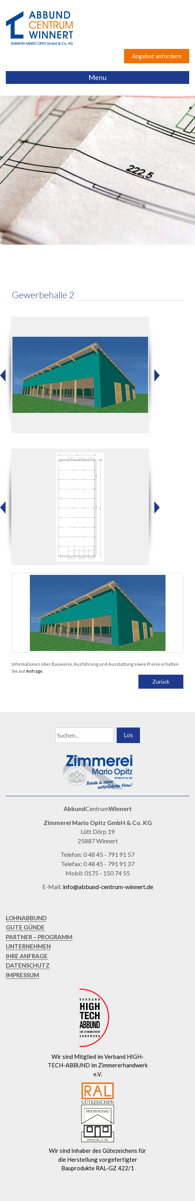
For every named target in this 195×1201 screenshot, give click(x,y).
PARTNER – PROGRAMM (39, 936)
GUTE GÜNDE (25, 927)
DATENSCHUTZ (28, 965)
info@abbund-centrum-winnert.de (108, 886)
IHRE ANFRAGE (27, 955)
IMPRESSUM (22, 974)
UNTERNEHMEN (28, 946)
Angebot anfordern (156, 55)
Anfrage (34, 671)
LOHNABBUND (26, 917)
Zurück (160, 681)
